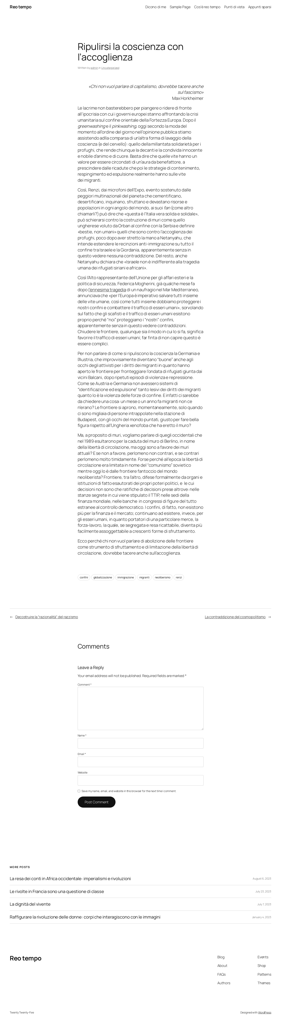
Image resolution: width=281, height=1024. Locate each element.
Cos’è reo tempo (207, 6)
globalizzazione (102, 577)
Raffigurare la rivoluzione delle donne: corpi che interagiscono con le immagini (85, 917)
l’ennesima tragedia (107, 290)
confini (84, 577)
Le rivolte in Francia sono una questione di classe (57, 891)
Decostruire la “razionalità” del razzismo (46, 616)
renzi (179, 577)
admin (94, 68)
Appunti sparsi (259, 6)
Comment (85, 684)
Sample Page (180, 6)
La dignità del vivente (30, 904)
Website (82, 772)
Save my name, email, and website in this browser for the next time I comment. (129, 791)
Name (82, 735)
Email (82, 754)
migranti (144, 577)
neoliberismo (163, 577)
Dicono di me (155, 6)
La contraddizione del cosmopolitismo (235, 616)
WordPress (264, 1012)
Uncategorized (110, 68)
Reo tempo (21, 7)
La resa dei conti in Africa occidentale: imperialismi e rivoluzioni (70, 878)
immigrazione (125, 577)
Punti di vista (234, 6)
